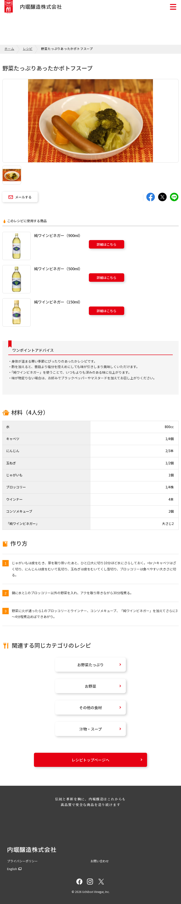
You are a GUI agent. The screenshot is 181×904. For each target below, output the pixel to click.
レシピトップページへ (90, 760)
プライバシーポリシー (22, 861)
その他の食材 (90, 707)
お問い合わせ (99, 861)
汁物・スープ (90, 729)
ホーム (9, 48)
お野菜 (90, 686)
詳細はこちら (106, 244)
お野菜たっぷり (90, 664)
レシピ (28, 48)
